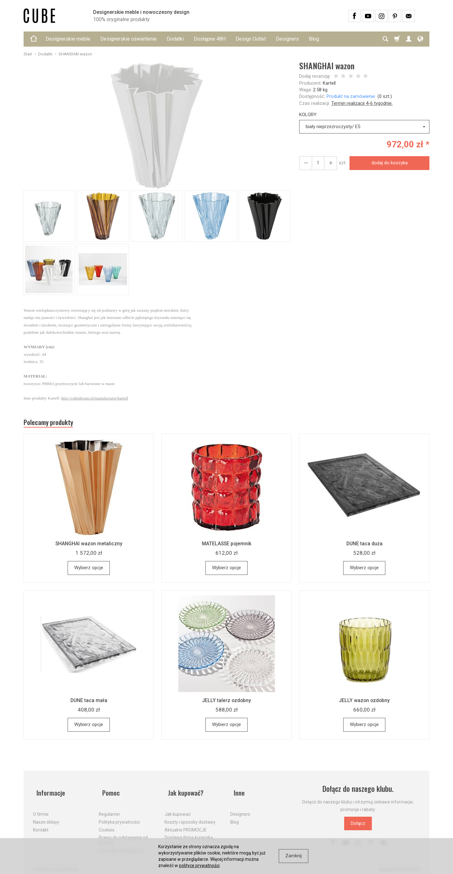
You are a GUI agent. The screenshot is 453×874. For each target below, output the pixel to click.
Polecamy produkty (53, 424)
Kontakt (40, 824)
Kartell (329, 83)
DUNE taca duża (364, 546)
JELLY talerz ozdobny (226, 703)
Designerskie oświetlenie (128, 39)
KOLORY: (308, 114)
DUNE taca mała (89, 703)
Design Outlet (251, 39)
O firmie (41, 808)
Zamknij (293, 856)
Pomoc (108, 791)
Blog (314, 39)
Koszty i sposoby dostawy (190, 816)
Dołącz (358, 826)
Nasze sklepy (46, 816)
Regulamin (109, 808)
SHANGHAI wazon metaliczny (88, 546)
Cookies (107, 824)
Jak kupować (178, 808)
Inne (236, 791)
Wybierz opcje (88, 570)
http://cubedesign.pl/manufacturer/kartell (94, 398)
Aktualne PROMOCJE (186, 824)
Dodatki (175, 39)
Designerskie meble (68, 39)
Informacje (48, 791)
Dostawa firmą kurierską (189, 832)
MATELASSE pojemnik (226, 546)
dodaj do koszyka (387, 163)
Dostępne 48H (210, 39)
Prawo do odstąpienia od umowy (123, 835)
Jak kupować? (184, 791)
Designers (287, 39)
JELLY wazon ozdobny (364, 703)
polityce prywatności (199, 865)
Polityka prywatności (119, 816)
